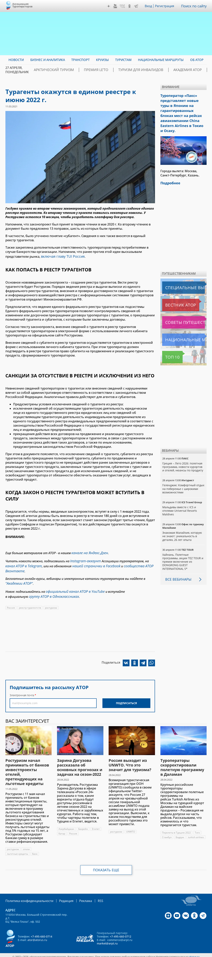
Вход (149, 6)
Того (197, 826)
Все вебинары (176, 572)
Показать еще (106, 864)
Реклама (77, 894)
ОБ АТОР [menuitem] (196, 60)
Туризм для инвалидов (122, 70)
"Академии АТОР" (17, 579)
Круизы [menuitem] (102, 60)
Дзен (110, 6)
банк (35, 847)
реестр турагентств (30, 601)
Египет (96, 822)
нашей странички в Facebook (89, 563)
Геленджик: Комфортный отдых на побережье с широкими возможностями (180, 481)
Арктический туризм (50, 70)
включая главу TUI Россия (60, 256)
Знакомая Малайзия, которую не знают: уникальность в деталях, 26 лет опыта (182, 529)
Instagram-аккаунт (84, 559)
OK (130, 6)
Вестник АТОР (173, 298)
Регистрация (166, 6)
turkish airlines (196, 831)
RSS (91, 894)
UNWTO (130, 825)
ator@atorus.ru (37, 933)
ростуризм (51, 601)
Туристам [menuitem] (123, 60)
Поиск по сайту (195, 6)
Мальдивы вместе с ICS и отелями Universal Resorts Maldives (179, 503)
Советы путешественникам (183, 315)
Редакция (60, 894)
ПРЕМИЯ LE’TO (85, 70)
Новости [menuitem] (16, 60)
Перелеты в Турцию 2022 (176, 826)
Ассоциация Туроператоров (22, 5)
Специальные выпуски (180, 280)
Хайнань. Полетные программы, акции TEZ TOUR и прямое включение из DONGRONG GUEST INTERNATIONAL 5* (183, 555)
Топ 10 (168, 350)
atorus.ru (194, 950)
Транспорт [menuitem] (80, 60)
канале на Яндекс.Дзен (88, 552)
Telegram (137, 6)
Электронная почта (22, 689)
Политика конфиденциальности (26, 894)
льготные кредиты (17, 847)
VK (123, 6)
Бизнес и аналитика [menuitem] (47, 60)
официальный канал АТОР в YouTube (72, 586)
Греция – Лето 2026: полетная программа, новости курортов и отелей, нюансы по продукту (182, 460)
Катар (62, 827)
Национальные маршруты (182, 333)
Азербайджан (66, 822)
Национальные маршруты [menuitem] (161, 60)
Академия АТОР (161, 70)
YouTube (116, 6)
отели (26, 843)
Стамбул (167, 831)
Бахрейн (83, 822)
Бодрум (180, 831)
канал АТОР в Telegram (21, 563)
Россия (11, 601)
